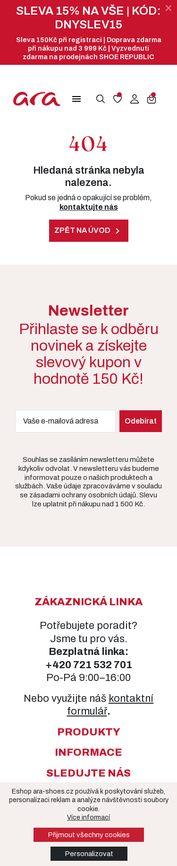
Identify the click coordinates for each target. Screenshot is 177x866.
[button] (76, 99)
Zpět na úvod (88, 231)
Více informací (88, 817)
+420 (59, 665)
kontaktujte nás (88, 207)
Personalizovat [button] (89, 853)
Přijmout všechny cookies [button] (89, 835)
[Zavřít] (168, 8)
